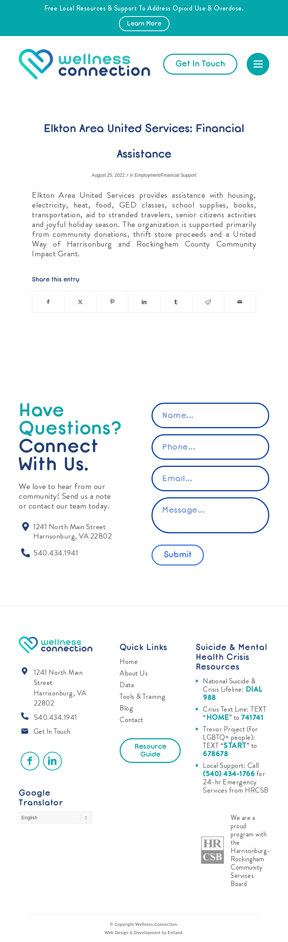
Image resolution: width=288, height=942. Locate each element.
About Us (134, 673)
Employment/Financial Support (165, 175)
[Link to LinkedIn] (52, 761)
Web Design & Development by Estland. (144, 932)
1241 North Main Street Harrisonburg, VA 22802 (60, 688)
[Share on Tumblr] (176, 301)
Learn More (144, 24)
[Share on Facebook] (48, 301)
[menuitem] (258, 64)
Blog (126, 708)
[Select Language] (55, 817)
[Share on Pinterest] (112, 301)
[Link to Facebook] (30, 761)
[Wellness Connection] (92, 64)
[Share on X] (80, 301)
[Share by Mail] (240, 301)
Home (129, 661)
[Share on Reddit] (208, 301)
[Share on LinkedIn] (144, 301)
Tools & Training (142, 696)
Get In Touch (52, 731)
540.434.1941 (55, 717)
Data (127, 685)
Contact (131, 720)
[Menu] (258, 64)
